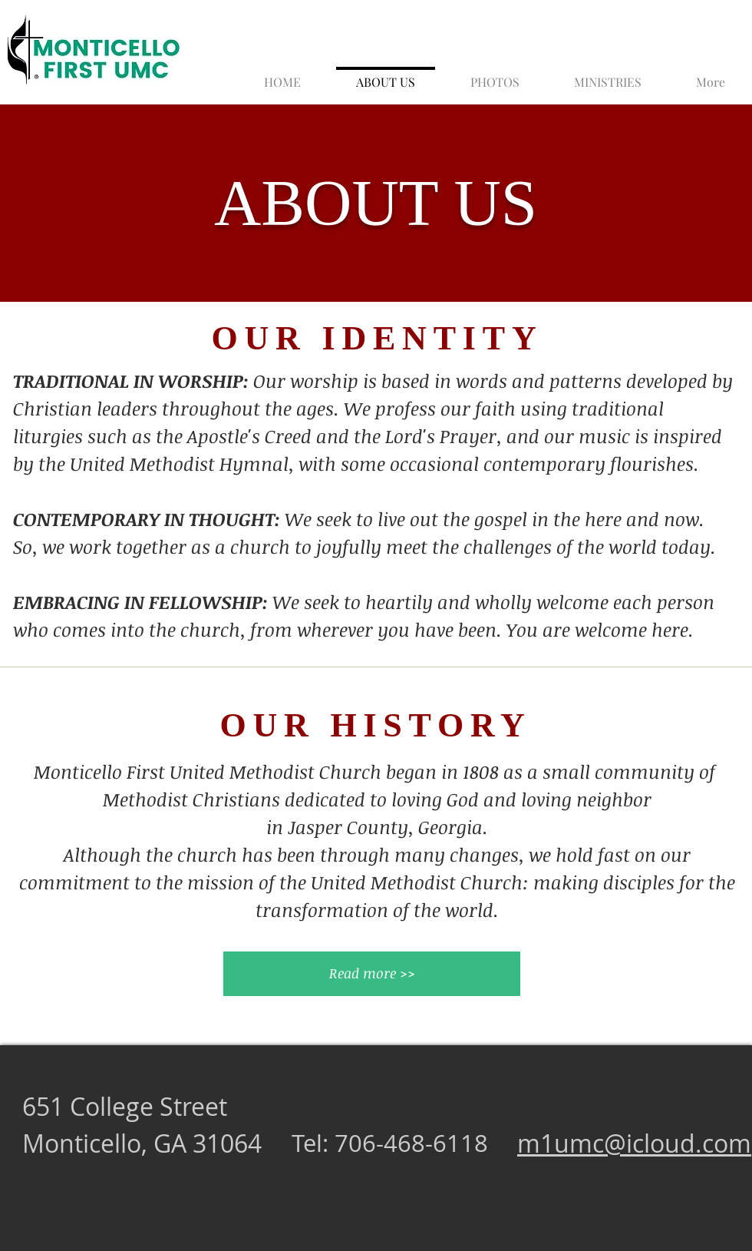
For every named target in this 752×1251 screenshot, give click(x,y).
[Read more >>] (371, 973)
